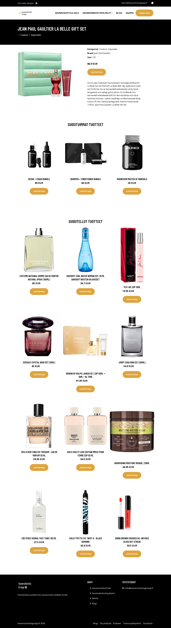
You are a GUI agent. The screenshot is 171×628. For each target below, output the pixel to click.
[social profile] (36, 3)
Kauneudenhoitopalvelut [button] (97, 13)
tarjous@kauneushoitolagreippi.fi (134, 3)
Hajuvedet (36, 35)
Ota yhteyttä (105, 623)
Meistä (95, 598)
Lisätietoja (96, 72)
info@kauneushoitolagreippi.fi (139, 588)
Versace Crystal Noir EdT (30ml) (39, 362)
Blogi (119, 13)
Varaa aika (144, 13)
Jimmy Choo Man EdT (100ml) (132, 362)
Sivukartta (147, 623)
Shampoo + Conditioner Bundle (85, 179)
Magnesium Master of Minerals (132, 179)
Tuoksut (24, 35)
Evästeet (117, 623)
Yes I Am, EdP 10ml (132, 287)
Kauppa (130, 13)
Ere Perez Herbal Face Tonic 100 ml (39, 538)
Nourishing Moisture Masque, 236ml (131, 463)
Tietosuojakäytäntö (132, 623)
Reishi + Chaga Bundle (39, 179)
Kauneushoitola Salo (67, 13)
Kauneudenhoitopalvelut (103, 593)
